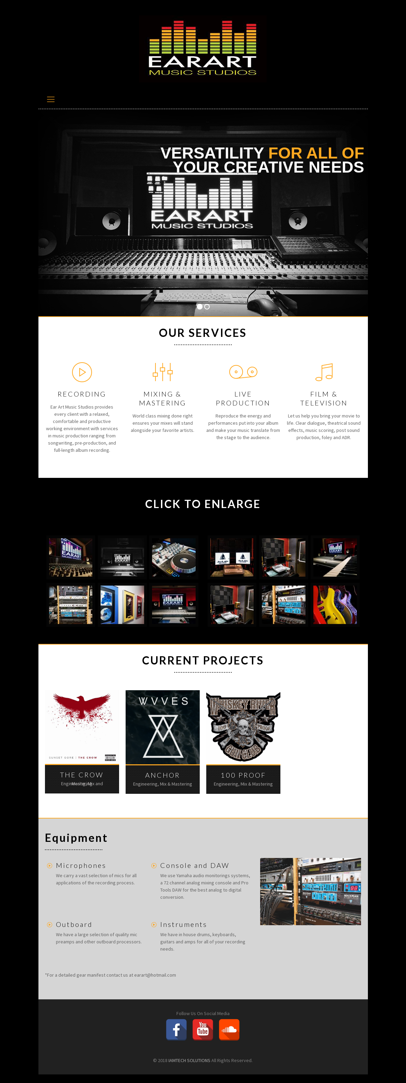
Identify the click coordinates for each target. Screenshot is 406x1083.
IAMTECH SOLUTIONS (189, 1060)
